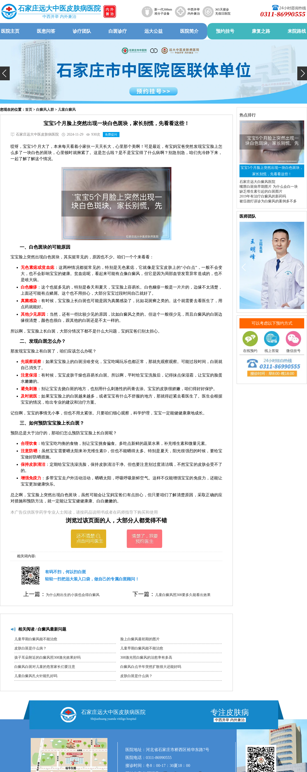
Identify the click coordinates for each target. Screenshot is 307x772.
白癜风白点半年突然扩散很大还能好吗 (150, 667)
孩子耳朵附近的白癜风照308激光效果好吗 (47, 657)
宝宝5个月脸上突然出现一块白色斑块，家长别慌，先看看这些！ (271, 171)
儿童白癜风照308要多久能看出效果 (183, 595)
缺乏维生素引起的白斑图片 (260, 191)
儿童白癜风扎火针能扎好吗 (35, 676)
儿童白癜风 (67, 110)
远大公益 (153, 31)
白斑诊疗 (117, 31)
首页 (28, 110)
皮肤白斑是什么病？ (30, 648)
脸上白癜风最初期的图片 (140, 639)
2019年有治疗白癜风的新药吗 (262, 196)
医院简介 (189, 31)
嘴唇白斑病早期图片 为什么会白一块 (268, 187)
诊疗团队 (82, 31)
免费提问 (111, 134)
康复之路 (261, 31)
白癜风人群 (45, 110)
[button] (5, 73)
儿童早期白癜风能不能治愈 (35, 639)
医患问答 (46, 31)
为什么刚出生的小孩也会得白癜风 (73, 595)
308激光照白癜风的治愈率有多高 (146, 657)
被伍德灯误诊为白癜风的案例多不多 (268, 201)
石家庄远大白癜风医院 (257, 182)
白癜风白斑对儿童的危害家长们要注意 (44, 667)
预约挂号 (225, 31)
